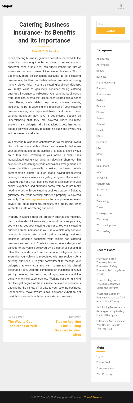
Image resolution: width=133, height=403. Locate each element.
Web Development (106, 225)
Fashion (100, 100)
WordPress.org (104, 374)
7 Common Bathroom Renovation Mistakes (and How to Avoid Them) (110, 297)
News (99, 154)
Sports (100, 195)
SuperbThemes (93, 397)
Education (101, 88)
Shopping (101, 177)
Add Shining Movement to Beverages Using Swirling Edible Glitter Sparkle (110, 311)
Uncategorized (104, 213)
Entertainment (104, 94)
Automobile (102, 64)
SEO (98, 171)
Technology (102, 201)
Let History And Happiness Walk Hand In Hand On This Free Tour (110, 325)
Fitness (100, 112)
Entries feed (103, 362)
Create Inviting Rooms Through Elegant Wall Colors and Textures (108, 284)
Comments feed (105, 368)
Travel (99, 207)
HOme (99, 136)
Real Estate (102, 166)
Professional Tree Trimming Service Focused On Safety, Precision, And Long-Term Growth (110, 266)
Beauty (100, 70)
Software (101, 189)
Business (101, 76)
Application (102, 59)
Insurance (101, 142)
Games (100, 118)
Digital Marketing (105, 82)
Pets (98, 159)
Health (100, 130)
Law (98, 148)
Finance (100, 106)
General (100, 124)
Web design (102, 219)
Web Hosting (103, 231)
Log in (99, 356)
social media (103, 183)
